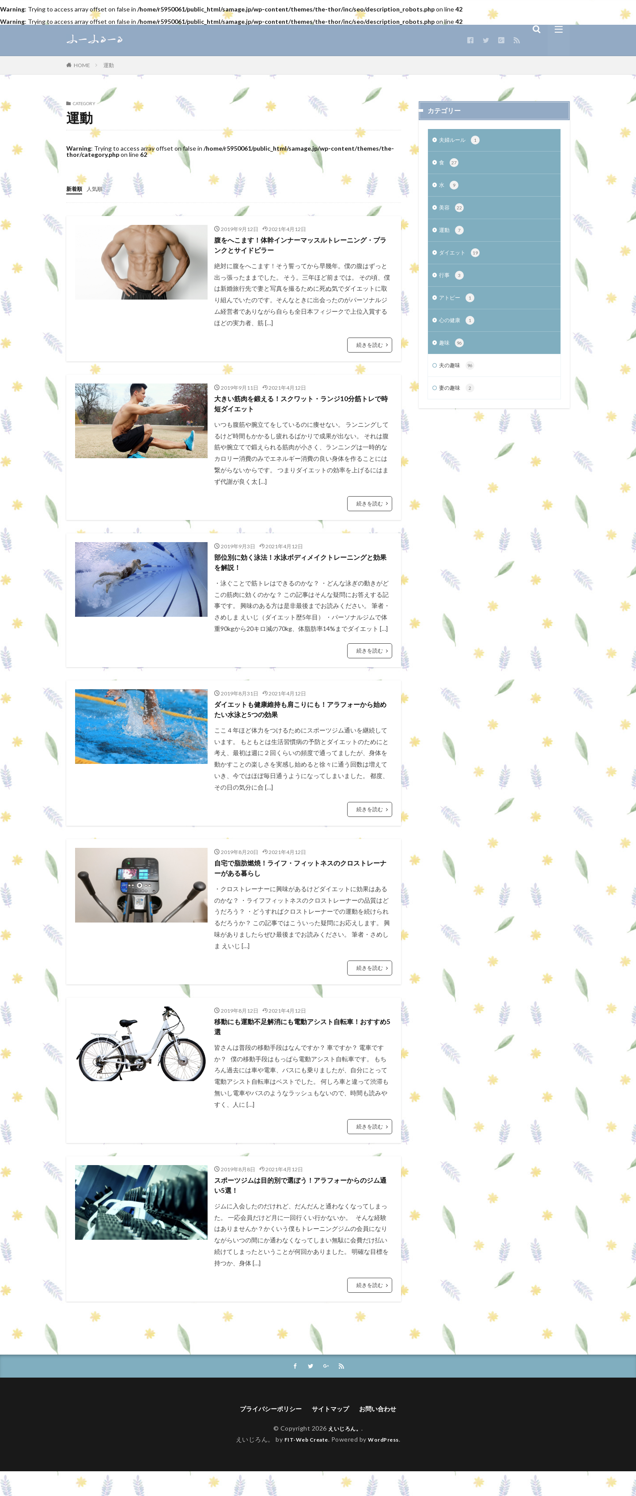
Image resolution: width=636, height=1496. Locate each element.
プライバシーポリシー (265, 1432)
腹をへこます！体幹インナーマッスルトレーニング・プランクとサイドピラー (301, 246)
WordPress (387, 1463)
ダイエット (462, 258)
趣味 (452, 351)
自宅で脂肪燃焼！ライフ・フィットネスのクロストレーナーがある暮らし (301, 882)
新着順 (75, 188)
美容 (452, 211)
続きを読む (369, 347)
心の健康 (458, 328)
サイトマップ (332, 1432)
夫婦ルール (462, 141)
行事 (452, 281)
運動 (108, 65)
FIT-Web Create (303, 1463)
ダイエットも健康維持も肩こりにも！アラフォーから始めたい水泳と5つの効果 (301, 720)
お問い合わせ (384, 1432)
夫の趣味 (458, 375)
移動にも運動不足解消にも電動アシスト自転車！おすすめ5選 (301, 1044)
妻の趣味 (458, 398)
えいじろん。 (345, 1453)
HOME (82, 65)
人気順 (98, 188)
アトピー (458, 304)
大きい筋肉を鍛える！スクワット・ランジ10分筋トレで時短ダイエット (302, 408)
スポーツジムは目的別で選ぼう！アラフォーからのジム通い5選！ (301, 1206)
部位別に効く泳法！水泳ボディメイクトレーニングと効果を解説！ (301, 570)
